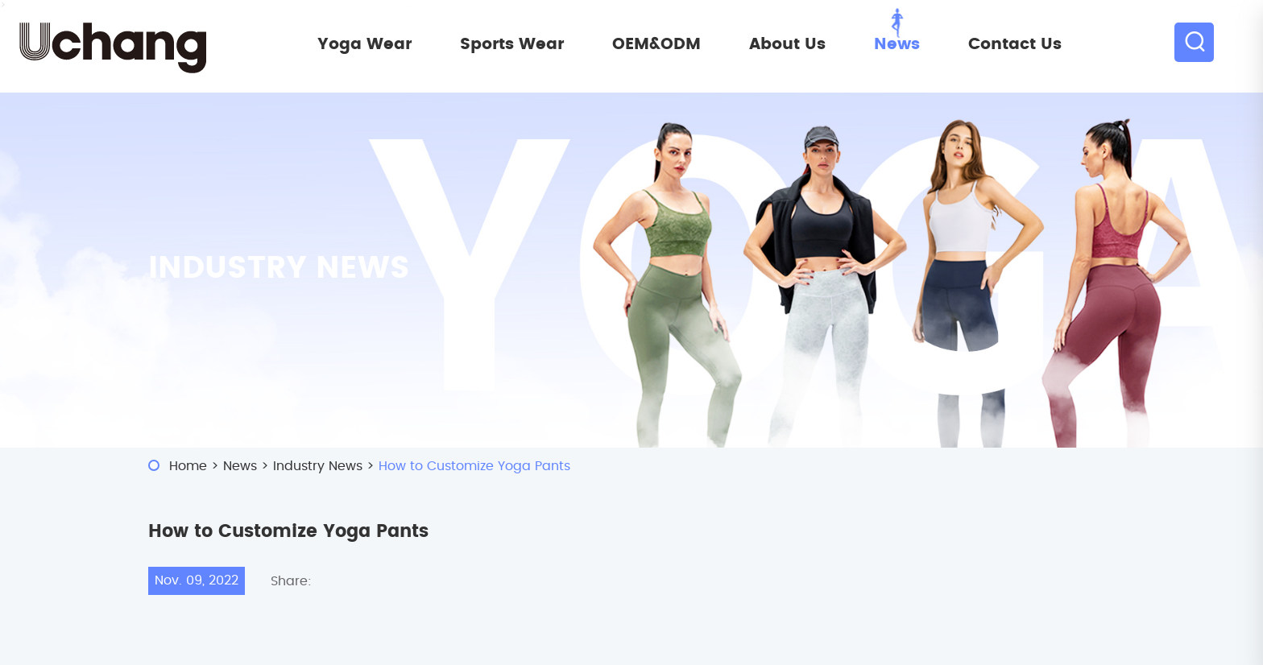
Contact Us (1015, 44)
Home (188, 466)
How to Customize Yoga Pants (474, 466)
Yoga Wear (364, 44)
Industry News (317, 466)
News (897, 44)
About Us (787, 44)
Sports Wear (512, 44)
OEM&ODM (656, 44)
